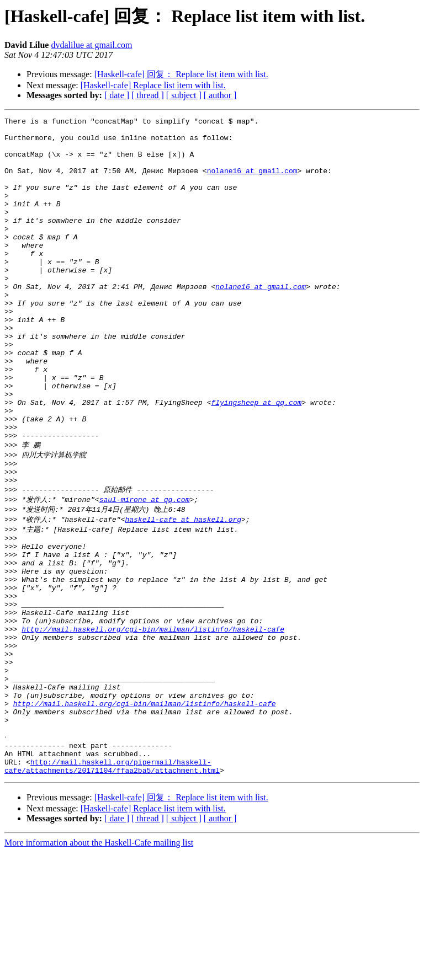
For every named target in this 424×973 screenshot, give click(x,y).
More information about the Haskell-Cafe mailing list (98, 963)
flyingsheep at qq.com (256, 460)
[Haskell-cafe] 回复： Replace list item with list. (181, 74)
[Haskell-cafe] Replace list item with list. (153, 85)
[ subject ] (184, 95)
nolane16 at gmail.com (252, 182)
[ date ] (116, 95)
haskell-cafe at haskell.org (183, 592)
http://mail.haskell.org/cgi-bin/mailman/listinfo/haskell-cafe (153, 722)
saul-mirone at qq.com (144, 571)
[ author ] (220, 95)
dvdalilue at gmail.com (91, 45)
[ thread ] (147, 95)
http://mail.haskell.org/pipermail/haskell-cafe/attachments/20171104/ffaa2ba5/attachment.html (112, 886)
